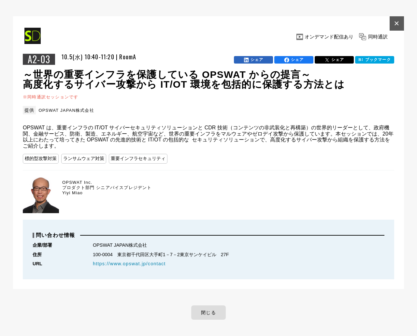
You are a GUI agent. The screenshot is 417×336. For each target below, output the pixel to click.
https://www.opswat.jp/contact (129, 263)
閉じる (208, 312)
